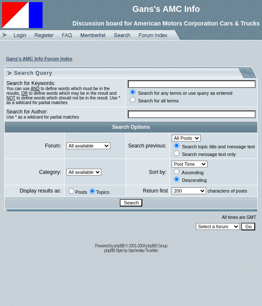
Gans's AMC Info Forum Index (39, 58)
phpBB (119, 246)
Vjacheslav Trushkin (143, 250)
